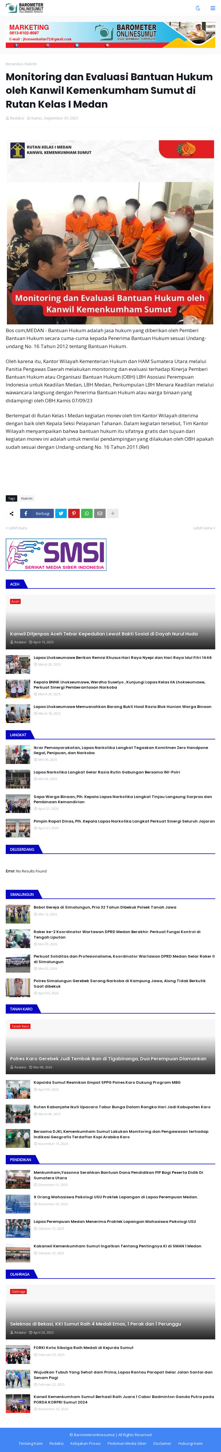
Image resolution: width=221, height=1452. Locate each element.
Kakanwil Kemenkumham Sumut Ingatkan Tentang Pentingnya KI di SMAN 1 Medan (117, 1246)
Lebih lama (202, 527)
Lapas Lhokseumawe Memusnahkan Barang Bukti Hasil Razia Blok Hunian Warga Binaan (123, 706)
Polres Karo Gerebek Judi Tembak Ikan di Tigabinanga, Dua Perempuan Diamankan (108, 1059)
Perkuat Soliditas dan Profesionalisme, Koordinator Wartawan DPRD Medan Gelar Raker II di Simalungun (124, 959)
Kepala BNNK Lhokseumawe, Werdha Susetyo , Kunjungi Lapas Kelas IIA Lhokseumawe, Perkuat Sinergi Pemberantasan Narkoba (119, 685)
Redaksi (56, 1443)
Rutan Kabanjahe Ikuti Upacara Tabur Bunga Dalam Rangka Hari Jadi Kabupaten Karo (122, 1107)
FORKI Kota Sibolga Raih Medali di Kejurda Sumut (84, 1347)
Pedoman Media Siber (127, 1443)
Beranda (13, 63)
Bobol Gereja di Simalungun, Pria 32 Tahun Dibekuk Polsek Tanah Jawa (105, 907)
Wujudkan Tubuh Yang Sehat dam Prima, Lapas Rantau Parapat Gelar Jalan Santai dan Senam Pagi (123, 1375)
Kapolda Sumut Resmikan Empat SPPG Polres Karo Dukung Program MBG (107, 1082)
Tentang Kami (31, 1443)
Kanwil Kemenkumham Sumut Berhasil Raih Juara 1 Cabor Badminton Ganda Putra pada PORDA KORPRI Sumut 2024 (124, 1399)
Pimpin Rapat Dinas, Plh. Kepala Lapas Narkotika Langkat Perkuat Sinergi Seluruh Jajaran (124, 821)
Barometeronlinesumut (94, 1434)
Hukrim (30, 63)
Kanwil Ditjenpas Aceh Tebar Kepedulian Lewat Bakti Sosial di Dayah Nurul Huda (104, 634)
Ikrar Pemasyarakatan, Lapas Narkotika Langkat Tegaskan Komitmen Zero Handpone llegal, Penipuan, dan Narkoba (121, 750)
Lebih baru (18, 527)
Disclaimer (162, 1443)
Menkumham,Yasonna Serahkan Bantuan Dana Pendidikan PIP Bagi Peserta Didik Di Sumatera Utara (118, 1175)
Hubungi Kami (190, 1443)
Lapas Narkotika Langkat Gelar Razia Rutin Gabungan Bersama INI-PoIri (107, 772)
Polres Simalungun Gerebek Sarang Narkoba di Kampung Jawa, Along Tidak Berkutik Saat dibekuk (120, 983)
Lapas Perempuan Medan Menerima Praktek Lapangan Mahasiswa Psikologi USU (115, 1221)
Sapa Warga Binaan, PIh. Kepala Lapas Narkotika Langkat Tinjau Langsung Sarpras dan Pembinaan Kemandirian (123, 799)
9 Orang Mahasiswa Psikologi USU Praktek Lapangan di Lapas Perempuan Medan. (116, 1197)
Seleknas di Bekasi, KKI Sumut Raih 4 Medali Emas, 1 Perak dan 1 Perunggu (95, 1324)
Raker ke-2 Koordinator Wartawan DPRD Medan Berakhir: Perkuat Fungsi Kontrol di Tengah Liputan (117, 934)
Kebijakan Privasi (86, 1443)
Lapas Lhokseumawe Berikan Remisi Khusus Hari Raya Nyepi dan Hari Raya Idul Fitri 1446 (123, 657)
